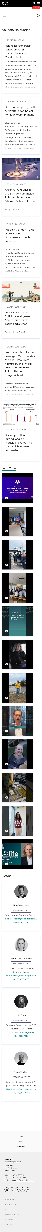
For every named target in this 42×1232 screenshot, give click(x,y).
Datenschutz (11, 1215)
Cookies (9, 1220)
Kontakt (9, 1225)
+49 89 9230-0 (18, 1175)
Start (21, 1137)
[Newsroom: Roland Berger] (21, 560)
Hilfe (7, 1210)
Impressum (10, 1205)
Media (21, 1142)
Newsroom (10, 1200)
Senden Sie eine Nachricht (23, 1180)
